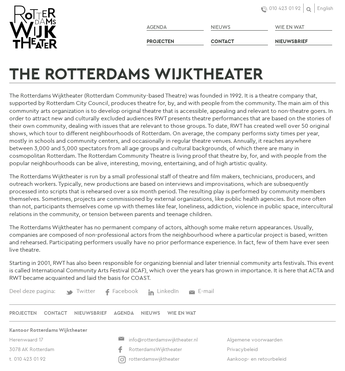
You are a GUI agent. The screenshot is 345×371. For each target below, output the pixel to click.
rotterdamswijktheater (148, 359)
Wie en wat (289, 27)
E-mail (201, 290)
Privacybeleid (242, 349)
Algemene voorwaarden (255, 339)
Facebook (121, 290)
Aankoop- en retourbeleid (256, 359)
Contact (222, 41)
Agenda (157, 27)
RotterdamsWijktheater (150, 349)
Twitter (80, 290)
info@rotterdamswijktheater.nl (158, 339)
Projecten (160, 41)
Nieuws (220, 27)
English (325, 8)
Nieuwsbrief (291, 41)
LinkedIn (163, 290)
